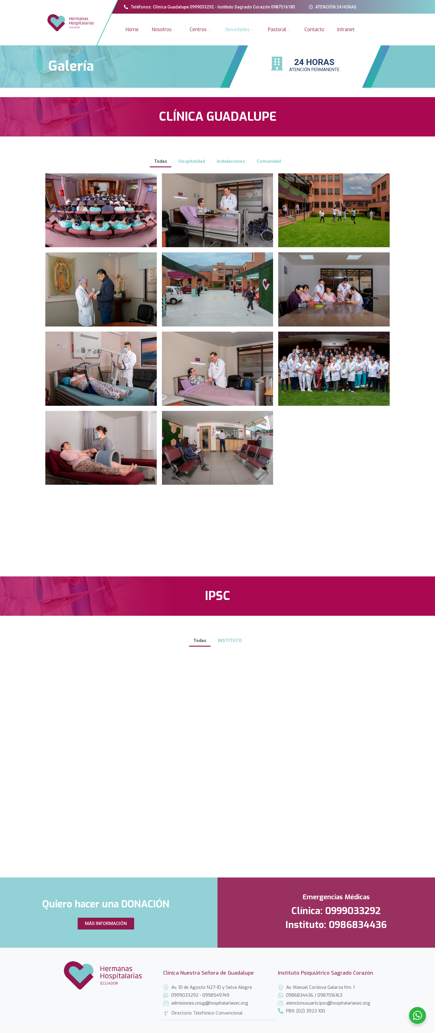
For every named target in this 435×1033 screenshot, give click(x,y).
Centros (201, 29)
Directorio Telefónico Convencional (207, 1015)
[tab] (218, 1015)
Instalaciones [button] (231, 161)
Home (132, 29)
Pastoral (280, 29)
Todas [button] (160, 161)
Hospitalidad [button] (192, 161)
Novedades (240, 29)
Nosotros (164, 29)
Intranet (346, 29)
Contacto (314, 29)
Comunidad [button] (268, 161)
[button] (106, 924)
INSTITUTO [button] (230, 640)
